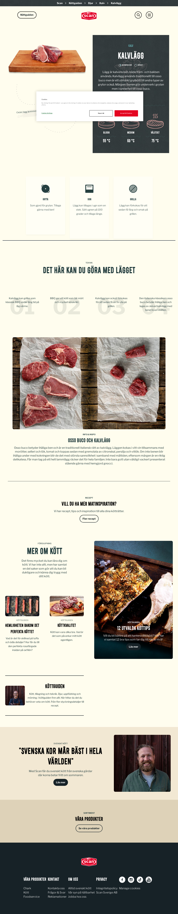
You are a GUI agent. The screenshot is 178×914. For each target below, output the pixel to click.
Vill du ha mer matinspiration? (89, 502)
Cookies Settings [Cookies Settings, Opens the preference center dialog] (47, 113)
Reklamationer (57, 895)
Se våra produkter (89, 826)
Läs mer (133, 645)
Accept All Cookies (126, 113)
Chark (27, 887)
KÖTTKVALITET (67, 624)
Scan (60, 3)
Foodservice (31, 895)
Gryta (45, 199)
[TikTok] (140, 878)
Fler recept (89, 517)
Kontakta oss (56, 887)
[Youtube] (149, 878)
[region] (89, 106)
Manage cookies (129, 887)
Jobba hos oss (77, 895)
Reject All (101, 113)
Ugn (89, 199)
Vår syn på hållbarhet (81, 891)
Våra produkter (89, 818)
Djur (90, 3)
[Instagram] (131, 878)
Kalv (102, 3)
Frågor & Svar (57, 891)
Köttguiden (75, 3)
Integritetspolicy (107, 887)
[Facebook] (122, 878)
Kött (26, 891)
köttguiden (54, 685)
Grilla (133, 199)
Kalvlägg (116, 3)
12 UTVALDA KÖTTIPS (133, 627)
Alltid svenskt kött (79, 887)
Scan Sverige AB (106, 891)
